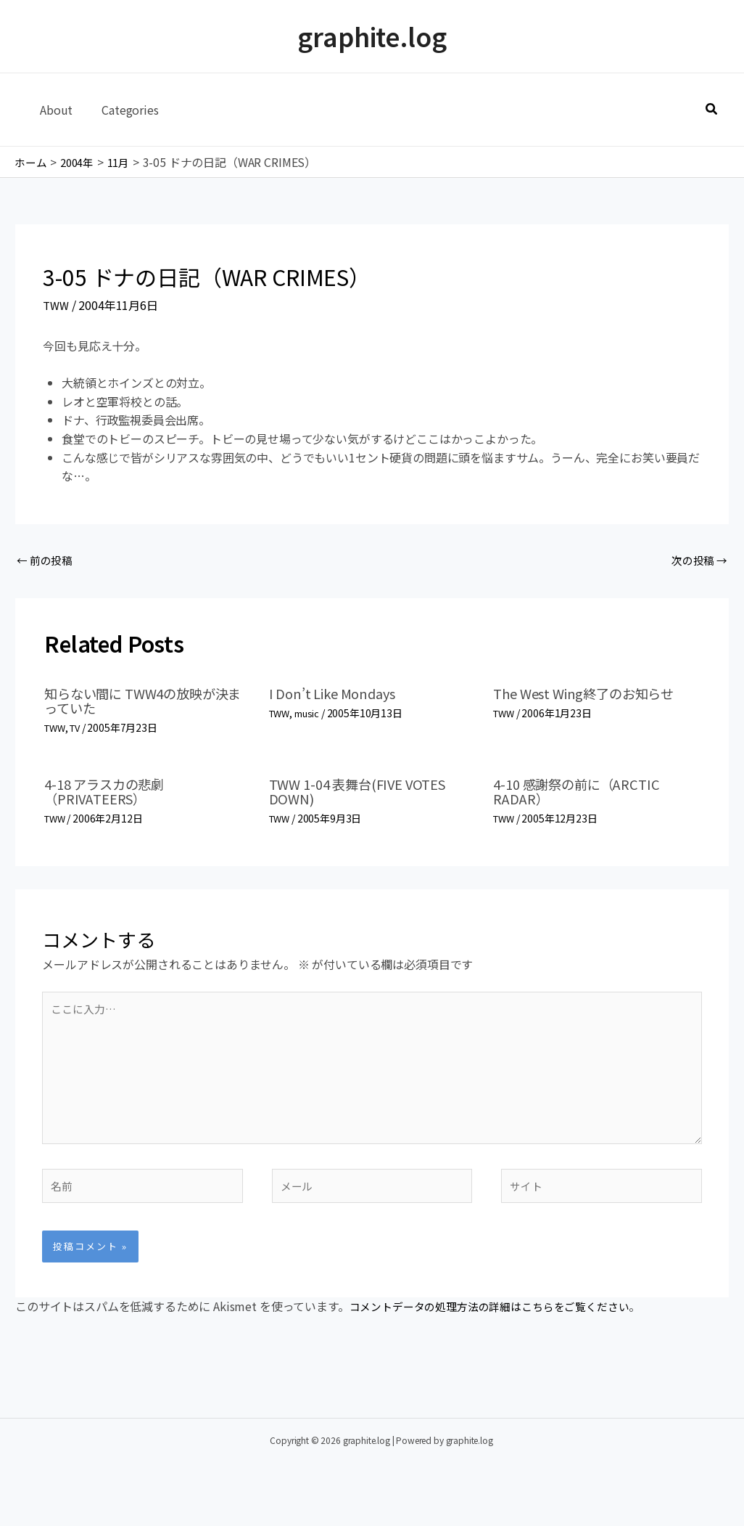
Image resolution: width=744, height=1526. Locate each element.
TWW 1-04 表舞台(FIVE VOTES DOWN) (366, 793)
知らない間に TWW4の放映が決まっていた (146, 703)
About (53, 109)
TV (79, 730)
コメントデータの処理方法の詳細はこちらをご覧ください (499, 1326)
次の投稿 (697, 561)
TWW (57, 305)
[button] (712, 109)
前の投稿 (47, 561)
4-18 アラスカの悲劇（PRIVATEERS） (110, 793)
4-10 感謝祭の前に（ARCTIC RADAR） (584, 793)
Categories (121, 109)
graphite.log (371, 35)
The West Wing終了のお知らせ (593, 695)
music (311, 716)
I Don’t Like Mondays (338, 695)
